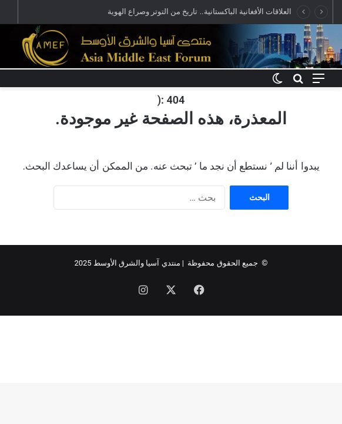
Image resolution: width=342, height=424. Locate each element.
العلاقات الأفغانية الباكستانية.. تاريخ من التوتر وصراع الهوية (199, 11)
